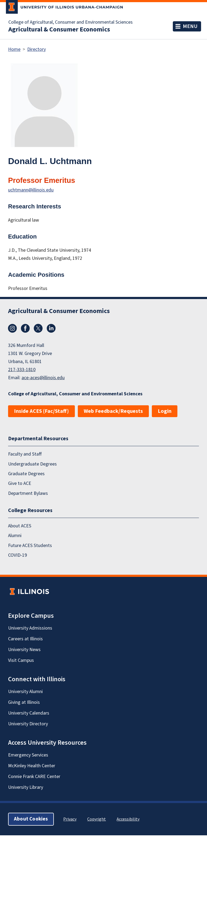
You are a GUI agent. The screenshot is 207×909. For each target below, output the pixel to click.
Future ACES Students (30, 545)
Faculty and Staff (25, 454)
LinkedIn (51, 328)
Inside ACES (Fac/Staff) (41, 411)
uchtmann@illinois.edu (31, 190)
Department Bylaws (28, 493)
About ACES (19, 526)
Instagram (12, 328)
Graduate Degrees (26, 473)
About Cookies (31, 819)
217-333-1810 (22, 369)
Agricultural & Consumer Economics (59, 30)
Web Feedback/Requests (113, 411)
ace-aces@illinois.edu (43, 377)
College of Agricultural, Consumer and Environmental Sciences (70, 22)
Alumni (15, 535)
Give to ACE (19, 483)
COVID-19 (17, 555)
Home (14, 49)
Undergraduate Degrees (32, 463)
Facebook (25, 328)
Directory (36, 49)
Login (164, 411)
